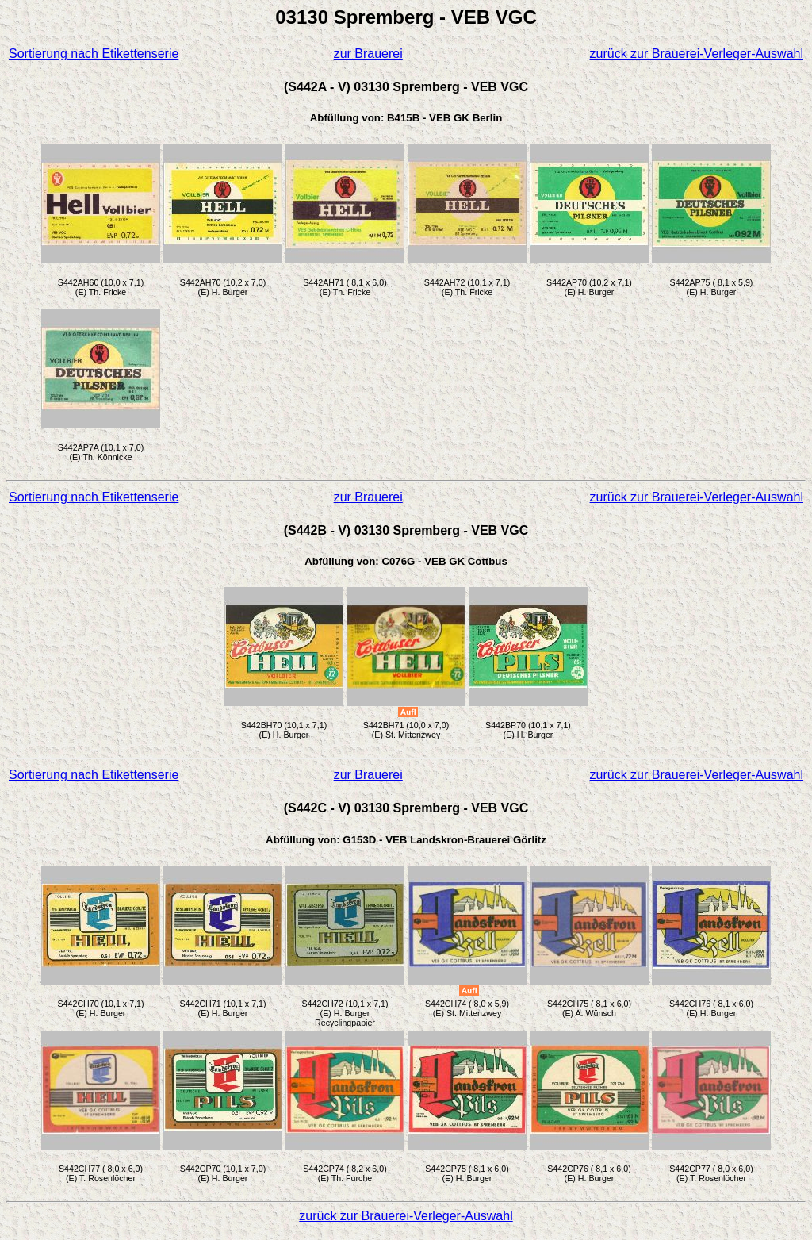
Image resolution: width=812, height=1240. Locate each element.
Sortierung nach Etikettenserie (93, 53)
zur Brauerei (368, 53)
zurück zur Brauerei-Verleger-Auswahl (696, 53)
